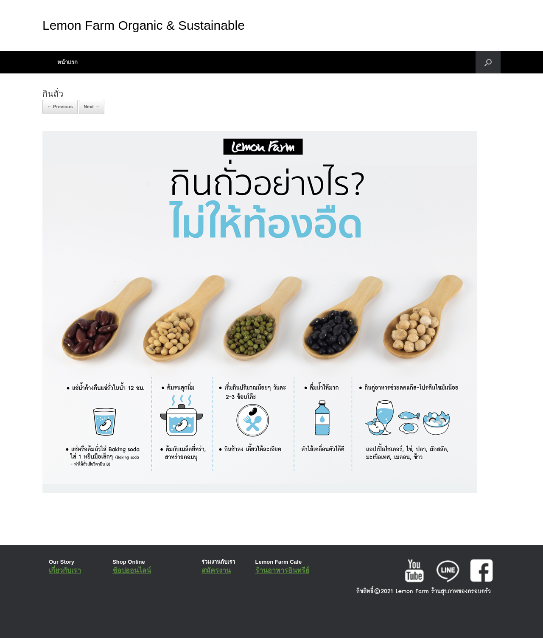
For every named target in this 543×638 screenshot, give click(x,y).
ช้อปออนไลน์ (131, 570)
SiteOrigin (265, 621)
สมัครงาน (216, 570)
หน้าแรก (67, 62)
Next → (92, 106)
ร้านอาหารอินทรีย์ (282, 570)
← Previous (60, 106)
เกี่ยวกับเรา (65, 570)
